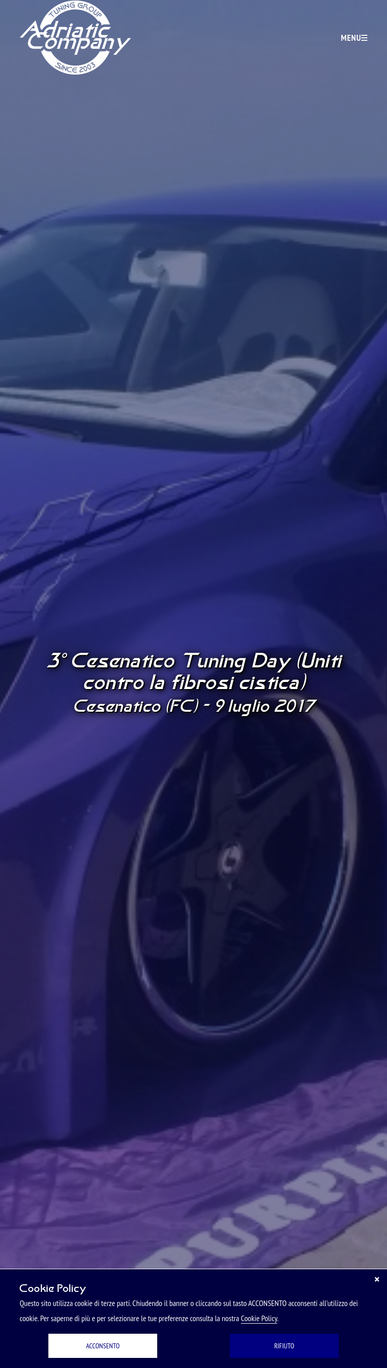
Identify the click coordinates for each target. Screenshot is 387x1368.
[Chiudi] (377, 1279)
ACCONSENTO (103, 1345)
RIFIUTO (284, 1345)
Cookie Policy (259, 1318)
